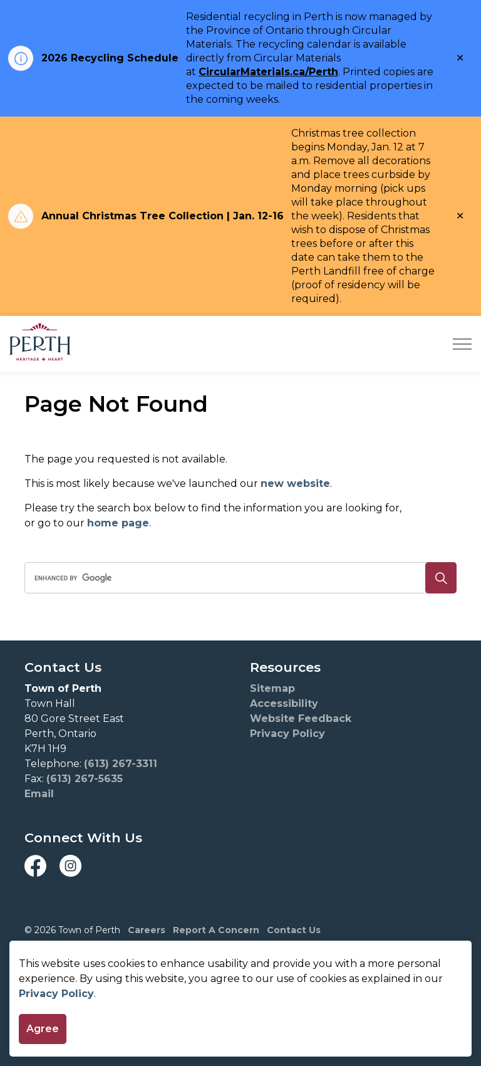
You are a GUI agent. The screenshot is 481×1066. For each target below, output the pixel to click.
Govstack (95, 968)
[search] (238, 577)
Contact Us (294, 930)
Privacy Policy (56, 1023)
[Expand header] (462, 344)
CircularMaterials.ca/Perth (268, 72)
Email (39, 794)
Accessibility (284, 703)
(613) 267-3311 (120, 764)
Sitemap (272, 688)
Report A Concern (216, 930)
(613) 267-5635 (84, 779)
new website (295, 483)
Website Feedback (300, 718)
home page (118, 523)
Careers (146, 930)
